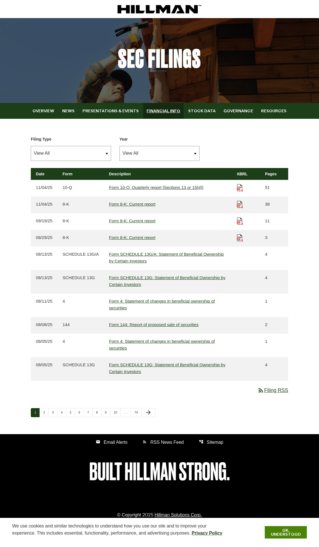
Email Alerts (111, 442)
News (68, 110)
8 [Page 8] (98, 412)
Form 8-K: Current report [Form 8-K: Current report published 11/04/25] (132, 204)
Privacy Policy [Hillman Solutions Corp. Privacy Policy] (207, 533)
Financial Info (163, 110)
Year (124, 139)
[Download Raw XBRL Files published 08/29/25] (240, 237)
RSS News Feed (163, 442)
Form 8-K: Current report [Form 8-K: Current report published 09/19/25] (132, 221)
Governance (238, 110)
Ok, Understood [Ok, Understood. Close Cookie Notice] (286, 532)
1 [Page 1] (37, 412)
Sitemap (211, 442)
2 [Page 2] (46, 412)
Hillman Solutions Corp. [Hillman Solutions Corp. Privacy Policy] (178, 515)
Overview (43, 110)
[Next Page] (148, 412)
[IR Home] (159, 9)
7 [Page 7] (90, 412)
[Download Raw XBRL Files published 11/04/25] (240, 187)
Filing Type (41, 139)
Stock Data (202, 110)
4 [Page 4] (63, 412)
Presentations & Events (111, 110)
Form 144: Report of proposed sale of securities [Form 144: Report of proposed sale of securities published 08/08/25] (154, 324)
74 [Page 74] (137, 412)
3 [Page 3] (54, 412)
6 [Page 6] (81, 412)
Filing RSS (272, 390)
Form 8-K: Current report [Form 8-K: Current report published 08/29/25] (132, 237)
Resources (274, 110)
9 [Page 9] (107, 412)
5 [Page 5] (72, 412)
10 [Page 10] (117, 412)
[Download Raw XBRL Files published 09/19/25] (240, 221)
